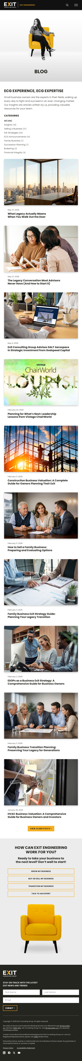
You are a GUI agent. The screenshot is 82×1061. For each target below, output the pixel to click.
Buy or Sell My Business (41, 879)
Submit (9, 1008)
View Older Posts (40, 828)
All (8, 120)
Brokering (10, 148)
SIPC (19, 1028)
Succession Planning (16, 144)
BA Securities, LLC (52, 1028)
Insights (10, 124)
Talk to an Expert (41, 893)
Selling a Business (15, 128)
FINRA (15, 1028)
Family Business (13, 140)
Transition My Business (41, 886)
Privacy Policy (8, 1048)
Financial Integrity (15, 152)
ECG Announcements (17, 136)
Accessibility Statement (26, 1048)
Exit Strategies (13, 132)
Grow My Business (41, 871)
